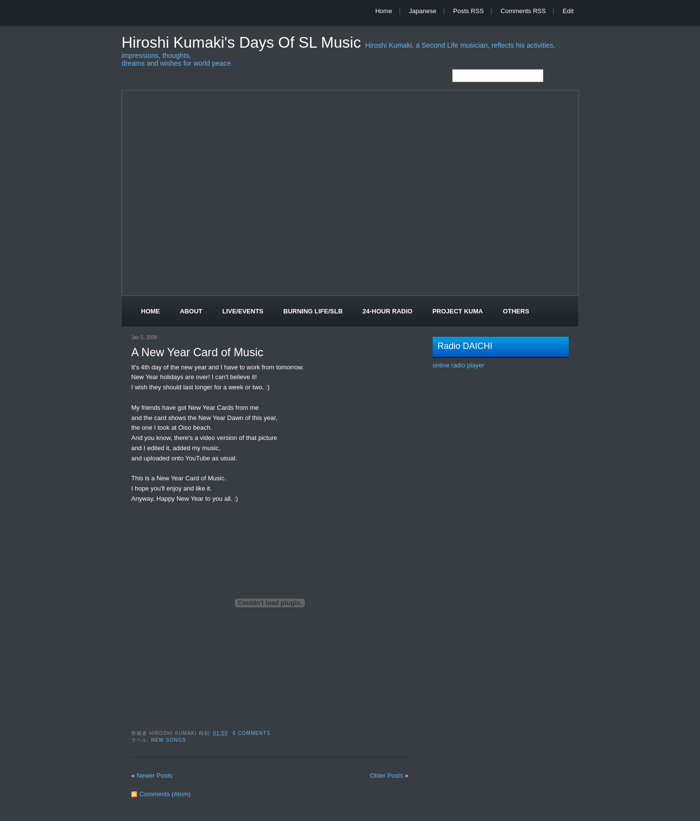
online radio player (458, 365)
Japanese (422, 11)
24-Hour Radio (388, 311)
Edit (568, 11)
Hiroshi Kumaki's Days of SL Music (243, 42)
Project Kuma (457, 311)
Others (516, 311)
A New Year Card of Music (197, 352)
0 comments (252, 733)
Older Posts (386, 775)
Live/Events (242, 311)
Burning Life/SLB (313, 311)
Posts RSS (468, 11)
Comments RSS (523, 11)
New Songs (168, 740)
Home (383, 11)
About (191, 311)
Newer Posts (155, 775)
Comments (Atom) (165, 794)
